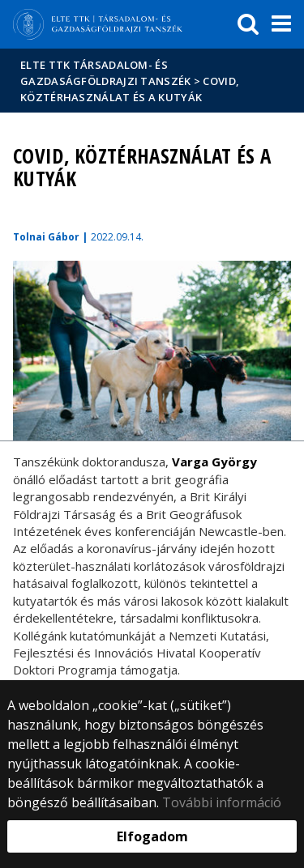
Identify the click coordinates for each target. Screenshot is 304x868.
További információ (221, 802)
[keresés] (248, 24)
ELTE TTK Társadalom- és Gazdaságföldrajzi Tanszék (105, 72)
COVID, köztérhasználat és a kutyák (129, 89)
